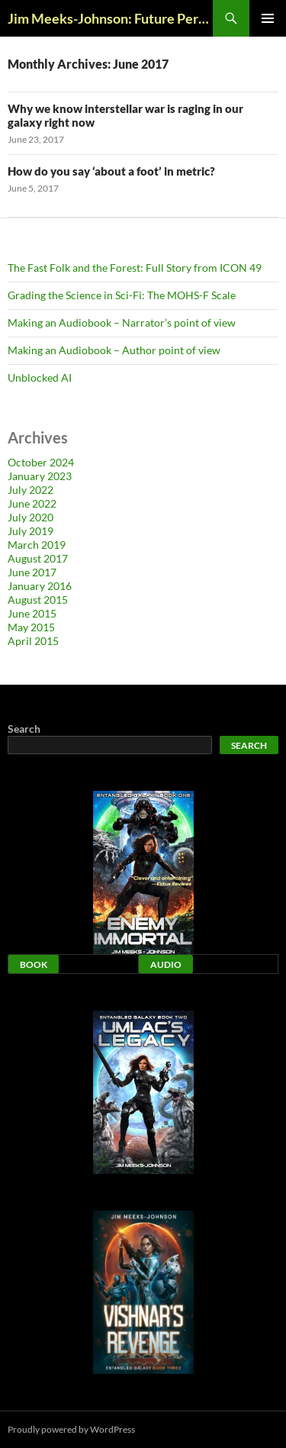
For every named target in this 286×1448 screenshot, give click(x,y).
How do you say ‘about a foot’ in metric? (111, 171)
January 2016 (40, 585)
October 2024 (41, 462)
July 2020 (30, 517)
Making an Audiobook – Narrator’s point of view (122, 322)
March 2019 (37, 544)
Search (24, 728)
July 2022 (30, 489)
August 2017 (38, 558)
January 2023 (40, 475)
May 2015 (31, 627)
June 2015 (32, 613)
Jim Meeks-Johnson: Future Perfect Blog (110, 18)
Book (33, 964)
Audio (166, 964)
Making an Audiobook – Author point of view (114, 349)
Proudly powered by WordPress (71, 1429)
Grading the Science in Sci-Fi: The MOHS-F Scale (122, 295)
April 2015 (33, 640)
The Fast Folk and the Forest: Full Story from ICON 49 (135, 267)
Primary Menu (267, 18)
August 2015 (38, 599)
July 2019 (30, 530)
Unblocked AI (40, 377)
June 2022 (32, 503)
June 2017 (32, 572)
